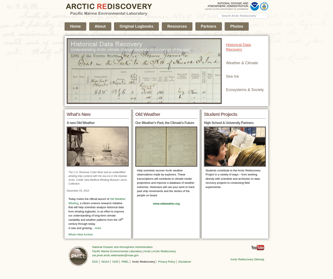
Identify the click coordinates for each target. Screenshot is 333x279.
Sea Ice (232, 76)
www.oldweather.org (166, 203)
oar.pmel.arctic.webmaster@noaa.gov (115, 255)
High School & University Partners (229, 123)
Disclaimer (184, 261)
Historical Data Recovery (238, 47)
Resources (177, 26)
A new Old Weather (81, 123)
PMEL (125, 261)
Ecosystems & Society (245, 90)
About (100, 26)
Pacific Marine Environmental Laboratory (117, 251)
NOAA (105, 261)
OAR (115, 261)
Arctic (147, 251)
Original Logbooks (136, 26)
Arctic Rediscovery (164, 251)
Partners (208, 26)
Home (75, 26)
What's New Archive (80, 234)
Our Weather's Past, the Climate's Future (164, 123)
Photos (236, 26)
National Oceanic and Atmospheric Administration (122, 247)
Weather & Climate (242, 63)
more (98, 228)
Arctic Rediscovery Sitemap (247, 259)
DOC (95, 261)
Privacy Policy (166, 261)
